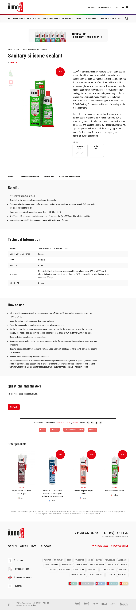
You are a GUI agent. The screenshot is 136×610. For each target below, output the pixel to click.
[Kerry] (96, 603)
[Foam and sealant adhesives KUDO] (88, 603)
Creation (99, 560)
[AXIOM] (114, 603)
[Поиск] (126, 18)
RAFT (100, 583)
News (116, 7)
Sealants (44, 49)
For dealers (91, 19)
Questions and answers (69, 176)
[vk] (123, 7)
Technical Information (29, 176)
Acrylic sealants (64, 570)
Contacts (114, 19)
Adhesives (124, 565)
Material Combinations (78, 575)
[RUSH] (105, 603)
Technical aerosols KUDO (99, 7)
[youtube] (127, 7)
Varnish (90, 560)
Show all (13, 407)
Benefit (11, 176)
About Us (79, 19)
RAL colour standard (51, 565)
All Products (111, 575)
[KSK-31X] (21, 468)
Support (103, 19)
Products (17, 49)
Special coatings (81, 565)
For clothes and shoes (96, 575)
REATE (112, 583)
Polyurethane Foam (21, 568)
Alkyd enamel (122, 560)
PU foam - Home (113, 565)
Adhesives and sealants (47, 19)
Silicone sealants (78, 570)
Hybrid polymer (92, 570)
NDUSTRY (86, 583)
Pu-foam (30, 19)
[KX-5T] (52, 468)
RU (9, 605)
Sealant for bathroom (108, 570)
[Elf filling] (123, 603)
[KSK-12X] (114, 468)
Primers (69, 560)
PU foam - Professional (97, 565)
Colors (76, 142)
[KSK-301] (83, 468)
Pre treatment (58, 560)
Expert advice (122, 570)
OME (124, 583)
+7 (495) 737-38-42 (85, 533)
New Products (122, 575)
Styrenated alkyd (67, 565)
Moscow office (119, 546)
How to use (49, 176)
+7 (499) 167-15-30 (116, 533)
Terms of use (32, 605)
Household (66, 19)
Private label (100, 546)
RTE (72, 583)
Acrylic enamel (110, 560)
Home (10, 49)
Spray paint (18, 19)
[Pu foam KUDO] (79, 603)
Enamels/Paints (79, 560)
